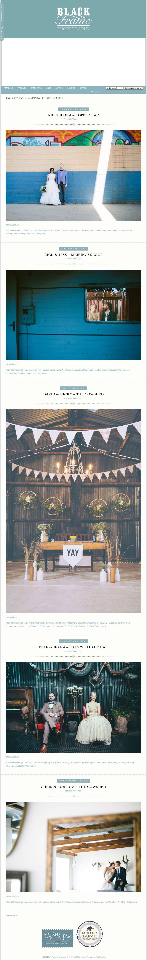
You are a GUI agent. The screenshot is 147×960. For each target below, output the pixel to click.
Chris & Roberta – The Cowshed (73, 787)
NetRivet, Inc (101, 957)
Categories (36, 88)
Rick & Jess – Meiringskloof (73, 255)
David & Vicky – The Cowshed (73, 394)
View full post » (12, 224)
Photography (11, 234)
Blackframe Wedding (60, 230)
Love (132, 230)
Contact (71, 88)
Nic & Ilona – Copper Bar (73, 115)
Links (48, 88)
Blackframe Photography (39, 230)
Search (83, 88)
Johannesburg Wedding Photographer (112, 230)
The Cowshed (71, 626)
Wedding (21, 234)
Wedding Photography (36, 234)
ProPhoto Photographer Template (81, 957)
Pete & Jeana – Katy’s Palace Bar (73, 647)
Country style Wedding (107, 623)
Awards (59, 88)
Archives (22, 88)
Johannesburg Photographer (82, 230)
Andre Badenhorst (37, 623)
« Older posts (11, 915)
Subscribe (96, 91)
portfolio (8, 88)
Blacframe (50, 623)
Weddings (76, 119)
